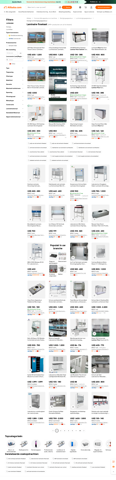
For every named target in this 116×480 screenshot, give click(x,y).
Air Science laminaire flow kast (15, 463)
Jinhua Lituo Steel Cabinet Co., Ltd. (100, 422)
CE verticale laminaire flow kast (60, 463)
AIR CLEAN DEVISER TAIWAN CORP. (100, 311)
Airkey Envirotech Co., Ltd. (57, 195)
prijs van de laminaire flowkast (37, 143)
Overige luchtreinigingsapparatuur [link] (37, 21)
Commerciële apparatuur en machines (45, 18)
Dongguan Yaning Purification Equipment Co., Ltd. (100, 58)
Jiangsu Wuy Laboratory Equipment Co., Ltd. (58, 386)
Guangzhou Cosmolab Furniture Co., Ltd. (36, 422)
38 (80, 430)
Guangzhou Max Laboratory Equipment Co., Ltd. (79, 235)
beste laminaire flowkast (14, 467)
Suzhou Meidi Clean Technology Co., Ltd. (79, 198)
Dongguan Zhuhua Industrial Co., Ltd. (58, 235)
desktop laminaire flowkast (78, 467)
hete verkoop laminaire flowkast (16, 458)
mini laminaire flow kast (75, 152)
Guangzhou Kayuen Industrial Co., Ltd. (100, 386)
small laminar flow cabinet (36, 152)
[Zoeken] (67, 7)
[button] (60, 7)
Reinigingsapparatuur (66, 18)
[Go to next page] (84, 430)
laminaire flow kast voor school (34, 467)
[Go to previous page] (53, 430)
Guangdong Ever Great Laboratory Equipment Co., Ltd (79, 386)
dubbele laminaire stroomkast (37, 160)
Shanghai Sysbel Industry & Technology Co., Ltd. (36, 386)
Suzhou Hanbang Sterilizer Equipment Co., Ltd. (58, 135)
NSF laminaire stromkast (60, 458)
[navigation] (14, 224)
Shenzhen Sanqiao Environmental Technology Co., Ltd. (36, 195)
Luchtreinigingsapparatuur (84, 18)
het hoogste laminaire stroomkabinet (61, 156)
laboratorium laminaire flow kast (39, 458)
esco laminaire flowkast (97, 467)
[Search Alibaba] (42, 7)
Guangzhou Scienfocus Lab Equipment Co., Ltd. (79, 60)
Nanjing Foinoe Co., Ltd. (56, 422)
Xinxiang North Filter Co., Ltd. (100, 136)
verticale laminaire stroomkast (81, 143)
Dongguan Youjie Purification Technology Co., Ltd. (100, 236)
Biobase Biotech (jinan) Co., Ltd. (36, 273)
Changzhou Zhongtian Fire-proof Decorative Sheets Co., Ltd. (58, 349)
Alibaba (29, 18)
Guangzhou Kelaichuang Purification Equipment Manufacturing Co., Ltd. (36, 58)
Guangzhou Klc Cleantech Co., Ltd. (58, 58)
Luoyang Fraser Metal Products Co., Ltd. (100, 195)
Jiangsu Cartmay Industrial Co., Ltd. (100, 273)
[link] (113, 461)
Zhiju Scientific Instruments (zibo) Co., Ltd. (79, 135)
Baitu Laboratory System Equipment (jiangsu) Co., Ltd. (36, 349)
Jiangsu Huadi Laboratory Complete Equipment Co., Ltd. (79, 349)
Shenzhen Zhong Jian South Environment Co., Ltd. (36, 312)
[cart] (86, 7)
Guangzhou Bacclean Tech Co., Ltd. (36, 235)
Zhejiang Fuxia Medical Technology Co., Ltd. (36, 136)
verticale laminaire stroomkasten (35, 471)
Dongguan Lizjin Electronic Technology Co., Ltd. (58, 311)
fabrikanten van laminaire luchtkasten (61, 147)
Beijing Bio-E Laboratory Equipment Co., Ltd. (79, 422)
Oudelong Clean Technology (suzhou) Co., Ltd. (79, 311)
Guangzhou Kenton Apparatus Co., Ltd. (79, 98)
